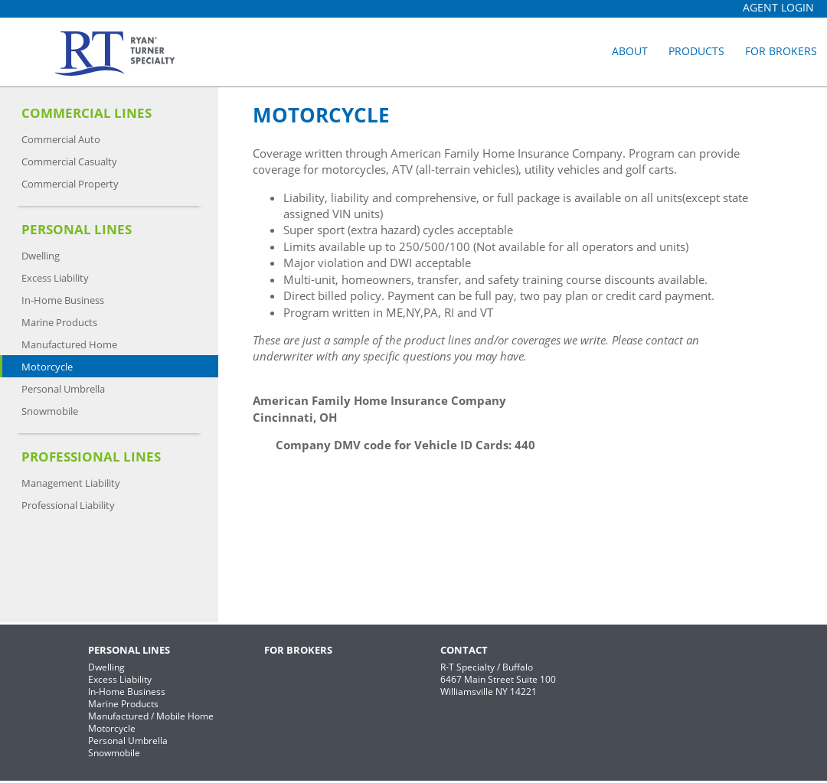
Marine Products (59, 322)
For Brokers (781, 51)
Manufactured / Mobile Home (151, 716)
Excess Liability (55, 278)
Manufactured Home (69, 344)
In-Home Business (62, 300)
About (630, 51)
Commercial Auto (60, 139)
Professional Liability (68, 505)
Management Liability (70, 483)
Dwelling (40, 256)
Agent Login (778, 8)
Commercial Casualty (69, 161)
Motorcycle (47, 367)
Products (696, 51)
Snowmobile (49, 411)
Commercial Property (70, 184)
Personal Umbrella (63, 389)
